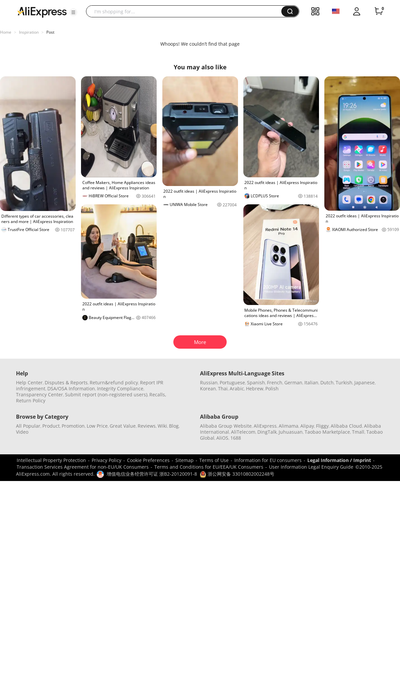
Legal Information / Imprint (339, 460)
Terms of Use (214, 460)
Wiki (162, 426)
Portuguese (232, 382)
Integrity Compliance (120, 388)
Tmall (358, 432)
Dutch (327, 382)
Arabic (237, 388)
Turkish (344, 382)
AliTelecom (243, 432)
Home (5, 32)
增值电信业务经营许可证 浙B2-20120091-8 (152, 474)
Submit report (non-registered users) (106, 394)
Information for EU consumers (268, 460)
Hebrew (254, 388)
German (293, 382)
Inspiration (29, 32)
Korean (208, 388)
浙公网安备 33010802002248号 (237, 474)
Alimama (288, 426)
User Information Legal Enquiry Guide (311, 467)
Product (51, 426)
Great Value (123, 426)
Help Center (29, 382)
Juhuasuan (291, 432)
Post (50, 32)
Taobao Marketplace (327, 432)
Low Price (97, 426)
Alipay (307, 426)
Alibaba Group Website (226, 426)
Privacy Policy (106, 460)
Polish (272, 388)
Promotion (73, 426)
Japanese (364, 382)
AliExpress (265, 426)
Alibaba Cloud (346, 426)
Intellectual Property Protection (51, 460)
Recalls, (157, 394)
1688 (235, 438)
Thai (223, 388)
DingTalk (267, 432)
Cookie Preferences (148, 460)
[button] (73, 12)
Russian (209, 382)
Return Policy (30, 400)
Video (22, 432)
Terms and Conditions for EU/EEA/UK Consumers (208, 467)
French (274, 382)
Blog (174, 426)
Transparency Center (39, 394)
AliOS (222, 438)
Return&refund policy (114, 382)
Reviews (147, 426)
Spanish (256, 382)
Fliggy (322, 426)
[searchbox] (186, 11)
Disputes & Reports (66, 382)
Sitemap (184, 460)
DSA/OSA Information (71, 388)
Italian (311, 382)
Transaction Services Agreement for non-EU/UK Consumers (83, 467)
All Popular (28, 426)
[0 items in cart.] (378, 11)
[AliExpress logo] (42, 11)
